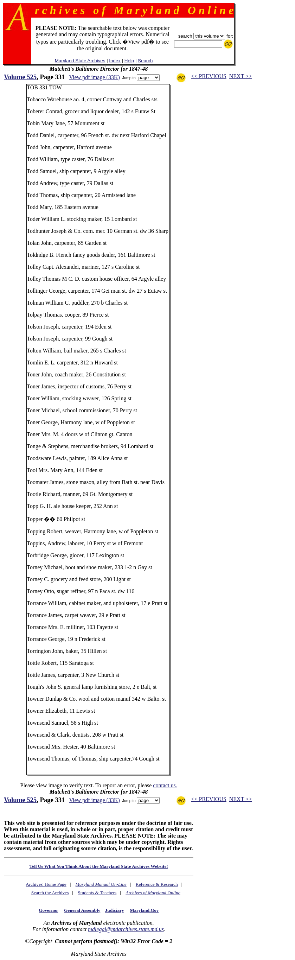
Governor (48, 910)
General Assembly (82, 910)
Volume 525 (20, 77)
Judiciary (114, 910)
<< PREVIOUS (208, 76)
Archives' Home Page (46, 884)
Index (115, 60)
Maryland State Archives (80, 60)
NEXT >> (240, 76)
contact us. (165, 785)
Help (129, 60)
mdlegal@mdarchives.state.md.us (125, 929)
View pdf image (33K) (94, 77)
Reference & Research (157, 884)
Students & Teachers (97, 892)
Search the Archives (50, 892)
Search (145, 60)
